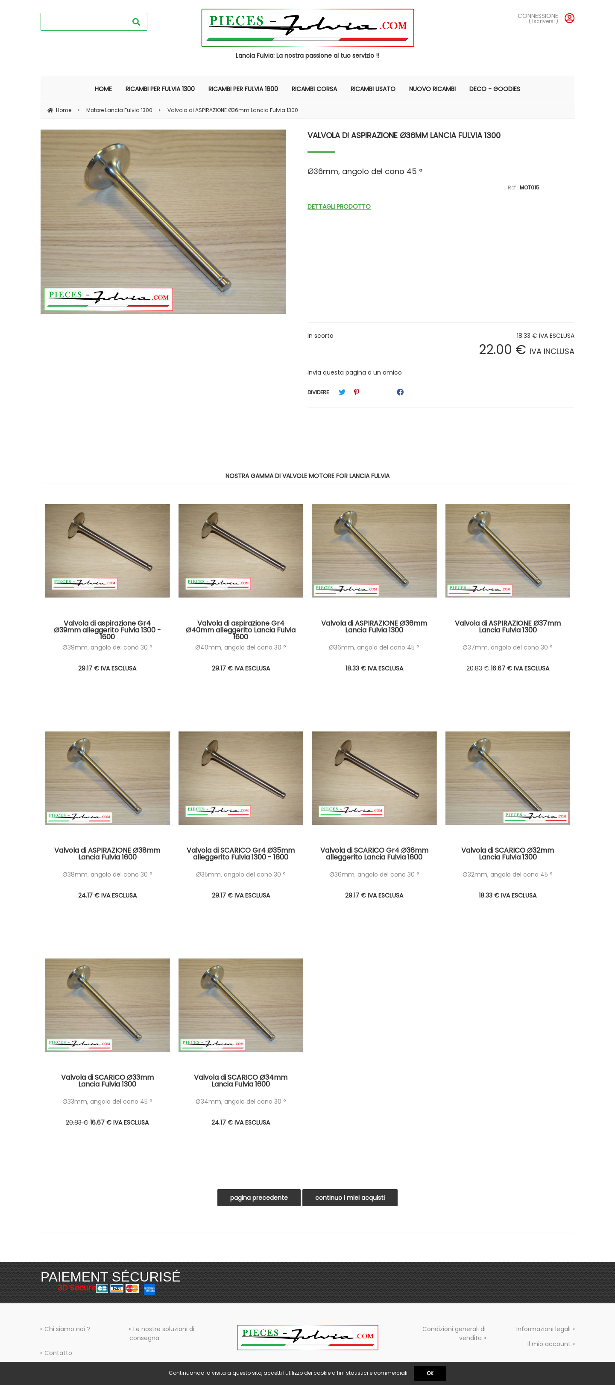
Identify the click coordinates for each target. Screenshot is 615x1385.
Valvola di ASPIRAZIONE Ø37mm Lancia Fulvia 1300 (508, 627)
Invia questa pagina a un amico (355, 372)
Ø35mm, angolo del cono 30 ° (241, 874)
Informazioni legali (543, 1329)
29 (107, 668)
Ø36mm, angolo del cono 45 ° (374, 647)
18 (374, 668)
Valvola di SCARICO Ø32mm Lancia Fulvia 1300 (507, 854)
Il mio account (549, 1344)
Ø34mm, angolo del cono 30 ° (241, 1101)
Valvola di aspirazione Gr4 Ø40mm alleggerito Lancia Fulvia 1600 (241, 630)
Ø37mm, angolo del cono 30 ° (508, 647)
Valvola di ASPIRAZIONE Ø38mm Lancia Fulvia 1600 (107, 854)
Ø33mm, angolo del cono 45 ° (107, 1101)
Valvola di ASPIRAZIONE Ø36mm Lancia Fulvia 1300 (404, 135)
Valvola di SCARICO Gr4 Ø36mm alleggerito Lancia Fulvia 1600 (374, 854)
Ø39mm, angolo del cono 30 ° (107, 647)
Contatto (58, 1353)
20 (477, 668)
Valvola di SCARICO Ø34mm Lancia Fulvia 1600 (240, 1081)
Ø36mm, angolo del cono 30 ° (374, 874)
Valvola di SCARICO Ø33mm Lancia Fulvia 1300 (107, 1081)
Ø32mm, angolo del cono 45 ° (508, 874)
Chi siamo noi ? (67, 1329)
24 (107, 895)
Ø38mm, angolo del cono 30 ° (107, 874)
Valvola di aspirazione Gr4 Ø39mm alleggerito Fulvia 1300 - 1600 (107, 630)
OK (430, 1373)
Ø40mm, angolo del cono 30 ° (240, 647)
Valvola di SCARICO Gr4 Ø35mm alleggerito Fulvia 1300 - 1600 (241, 854)
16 (520, 668)
